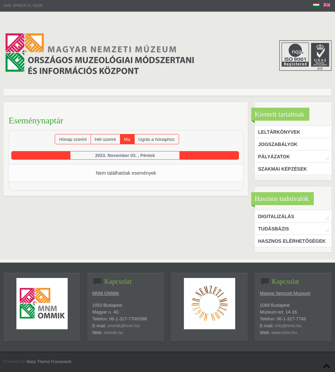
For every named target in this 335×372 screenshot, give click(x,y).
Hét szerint (105, 139)
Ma (127, 139)
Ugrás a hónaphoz (156, 139)
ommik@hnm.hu (123, 325)
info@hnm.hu (288, 325)
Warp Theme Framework (48, 361)
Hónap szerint (72, 139)
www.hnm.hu (284, 332)
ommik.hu (113, 332)
